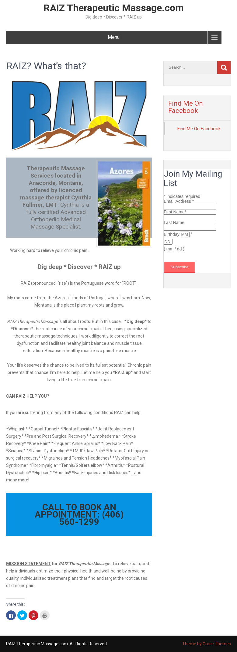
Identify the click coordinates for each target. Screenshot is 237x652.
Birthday (172, 234)
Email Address (179, 201)
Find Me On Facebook (185, 107)
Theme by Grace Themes (206, 643)
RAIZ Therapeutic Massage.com (114, 8)
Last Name (174, 222)
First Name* (175, 211)
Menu (114, 37)
